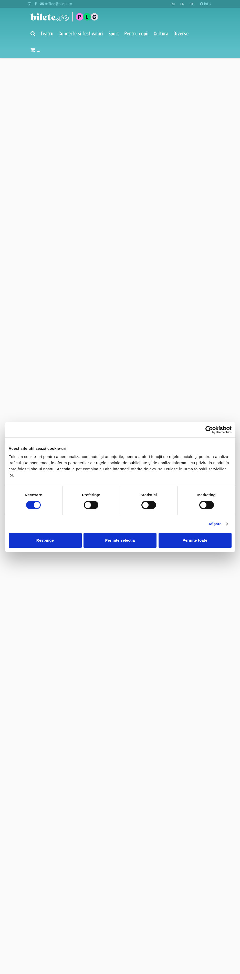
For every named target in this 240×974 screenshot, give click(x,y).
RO (173, 4)
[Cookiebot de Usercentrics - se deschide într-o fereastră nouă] (209, 430)
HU (192, 4)
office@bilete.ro (56, 4)
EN (182, 4)
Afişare (215, 524)
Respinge (45, 540)
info (205, 4)
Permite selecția (120, 540)
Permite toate (195, 540)
